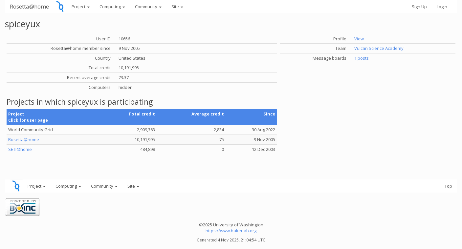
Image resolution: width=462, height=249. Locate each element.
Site (177, 7)
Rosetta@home (29, 6)
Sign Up (419, 7)
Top (448, 186)
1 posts (361, 58)
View (359, 39)
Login (442, 7)
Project (81, 7)
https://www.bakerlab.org (231, 231)
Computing (112, 7)
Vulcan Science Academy (379, 48)
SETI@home (20, 149)
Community (148, 7)
